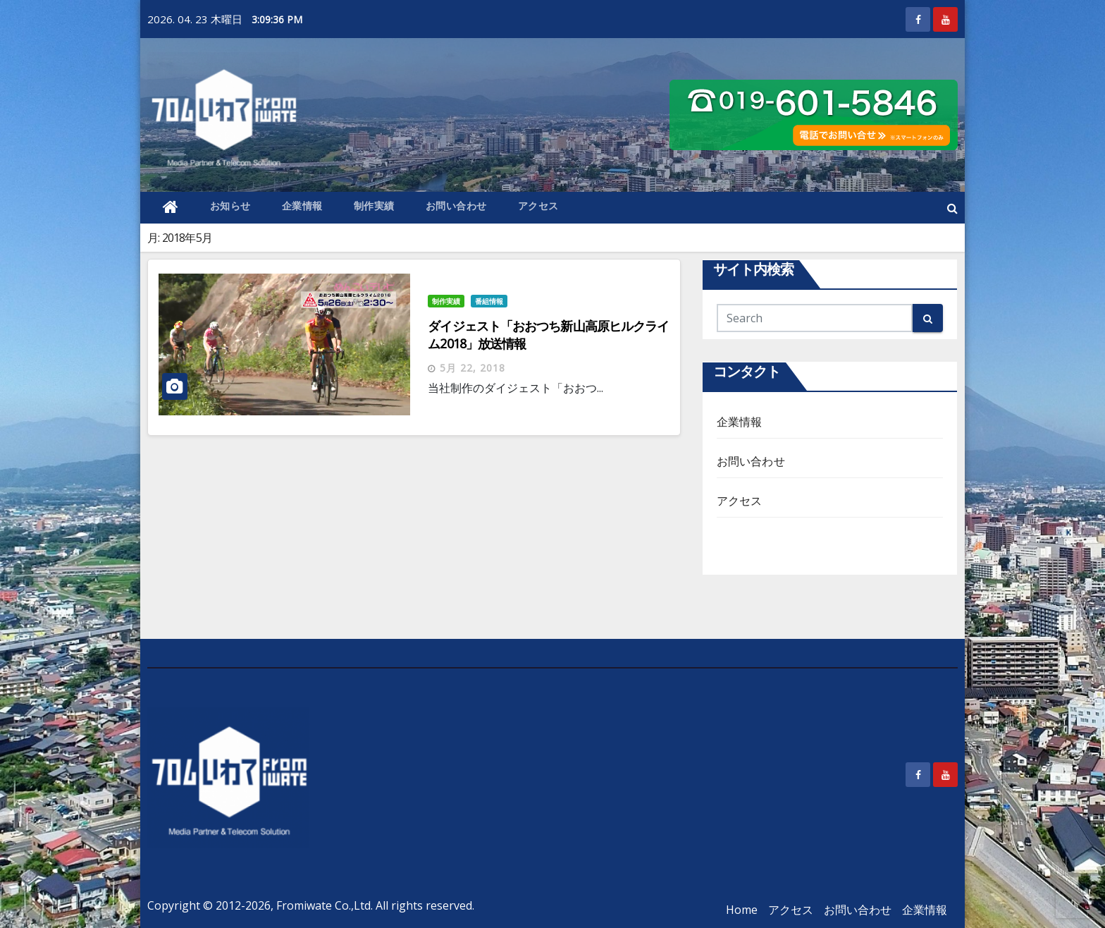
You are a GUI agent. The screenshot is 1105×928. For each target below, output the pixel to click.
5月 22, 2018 (472, 367)
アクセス (538, 205)
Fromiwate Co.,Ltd (323, 905)
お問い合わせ (456, 205)
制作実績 (374, 205)
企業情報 (302, 205)
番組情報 (489, 301)
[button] (952, 208)
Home (742, 909)
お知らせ (230, 205)
